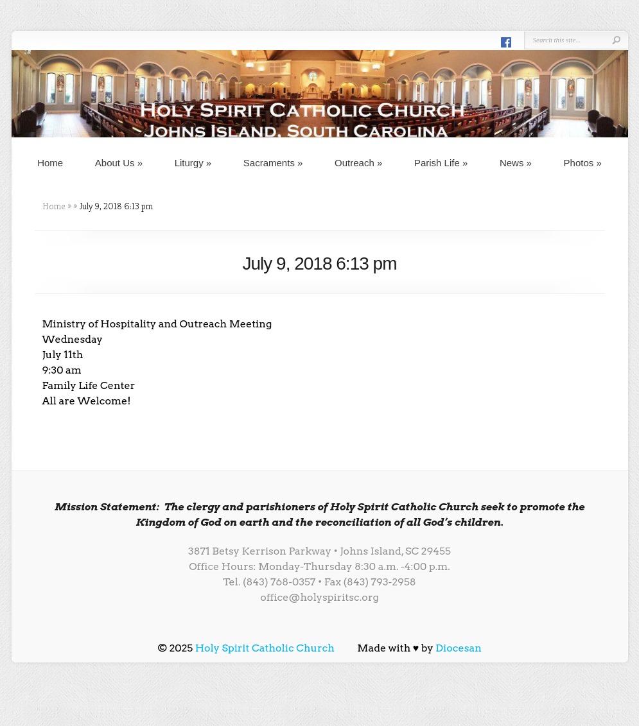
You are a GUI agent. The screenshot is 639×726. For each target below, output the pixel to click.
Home (50, 162)
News (516, 162)
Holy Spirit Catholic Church (265, 648)
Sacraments (273, 162)
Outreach (358, 162)
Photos (583, 162)
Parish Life (441, 162)
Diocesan (458, 648)
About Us (119, 162)
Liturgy (193, 162)
